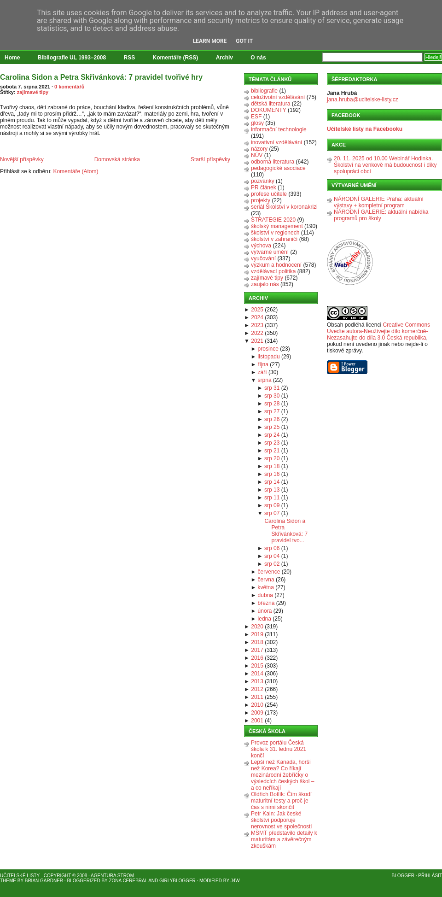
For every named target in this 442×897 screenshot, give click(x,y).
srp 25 (271, 427)
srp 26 (271, 419)
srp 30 (271, 396)
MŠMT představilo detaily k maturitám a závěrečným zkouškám (284, 839)
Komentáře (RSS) (175, 57)
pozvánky (262, 181)
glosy (257, 123)
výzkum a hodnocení (276, 265)
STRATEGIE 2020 (273, 220)
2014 (257, 673)
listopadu (269, 356)
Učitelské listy (20, 875)
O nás (258, 57)
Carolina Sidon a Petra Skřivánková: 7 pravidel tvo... (286, 531)
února (265, 611)
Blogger (403, 875)
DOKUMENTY (268, 110)
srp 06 (271, 548)
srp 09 (271, 505)
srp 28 (271, 403)
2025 (257, 309)
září (262, 372)
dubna (265, 595)
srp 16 (271, 474)
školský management (277, 226)
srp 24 (271, 435)
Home (12, 57)
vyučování (263, 258)
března (266, 603)
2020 (257, 626)
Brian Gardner (44, 880)
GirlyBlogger (177, 880)
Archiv (224, 57)
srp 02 (271, 564)
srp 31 (271, 388)
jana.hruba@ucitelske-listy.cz (362, 99)
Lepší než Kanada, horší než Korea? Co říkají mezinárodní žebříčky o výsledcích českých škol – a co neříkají (282, 775)
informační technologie (279, 129)
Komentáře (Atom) (75, 171)
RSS (129, 57)
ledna (264, 619)
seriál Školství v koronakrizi (284, 207)
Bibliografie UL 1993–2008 (72, 57)
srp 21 (271, 450)
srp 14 (271, 482)
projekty (260, 200)
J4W (235, 880)
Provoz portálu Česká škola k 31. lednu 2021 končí (278, 749)
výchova (261, 245)
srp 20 (271, 458)
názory (259, 149)
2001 (257, 720)
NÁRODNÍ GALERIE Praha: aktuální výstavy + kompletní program (379, 202)
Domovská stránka (117, 159)
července (269, 572)
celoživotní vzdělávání (278, 97)
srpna (265, 380)
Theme (8, 880)
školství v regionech (275, 232)
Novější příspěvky (22, 159)
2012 (257, 689)
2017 (257, 650)
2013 (257, 681)
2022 (257, 333)
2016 (257, 658)
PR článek (263, 187)
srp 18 (271, 466)
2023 (257, 325)
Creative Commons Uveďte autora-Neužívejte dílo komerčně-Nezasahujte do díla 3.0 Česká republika (378, 331)
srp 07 (271, 513)
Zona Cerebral (128, 880)
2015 (257, 665)
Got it (244, 41)
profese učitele (269, 194)
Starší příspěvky (210, 159)
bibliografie (264, 91)
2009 (257, 712)
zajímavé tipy (32, 92)
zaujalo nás (265, 284)
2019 (257, 634)
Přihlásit (430, 875)
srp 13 (271, 490)
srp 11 (271, 497)
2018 (257, 642)
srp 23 (271, 443)
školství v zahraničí (274, 239)
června (266, 579)
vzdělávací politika (273, 271)
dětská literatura (270, 103)
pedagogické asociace (278, 168)
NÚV (256, 155)
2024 (257, 317)
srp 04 (271, 556)
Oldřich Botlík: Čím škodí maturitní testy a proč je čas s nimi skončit (281, 800)
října (263, 364)
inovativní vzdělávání (276, 142)
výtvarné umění (270, 252)
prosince (268, 349)
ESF (256, 116)
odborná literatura (272, 161)
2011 (257, 697)
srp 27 (271, 411)
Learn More (210, 41)
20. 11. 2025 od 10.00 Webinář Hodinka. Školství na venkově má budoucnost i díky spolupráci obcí (385, 165)
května (266, 587)
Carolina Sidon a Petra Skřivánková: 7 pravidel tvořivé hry (101, 77)
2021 (257, 341)
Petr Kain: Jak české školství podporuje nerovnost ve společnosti (281, 820)
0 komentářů (69, 86)
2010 (257, 705)
